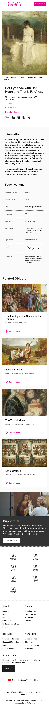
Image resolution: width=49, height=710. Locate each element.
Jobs (4, 614)
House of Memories (10, 642)
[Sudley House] (36, 579)
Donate (28, 621)
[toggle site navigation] (4, 4)
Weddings (29, 648)
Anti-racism (7, 645)
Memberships (30, 611)
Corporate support (32, 614)
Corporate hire (31, 639)
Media (4, 618)
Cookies (41, 701)
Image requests (8, 648)
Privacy (9, 701)
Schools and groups (10, 639)
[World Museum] (36, 556)
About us (6, 611)
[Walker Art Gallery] (13, 579)
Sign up (8, 668)
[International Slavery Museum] (13, 567)
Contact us (7, 621)
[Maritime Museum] (36, 567)
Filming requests (32, 645)
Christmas (29, 642)
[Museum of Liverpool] (13, 556)
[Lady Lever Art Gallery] (13, 590)
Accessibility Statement (25, 703)
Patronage (29, 618)
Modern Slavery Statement (25, 701)
